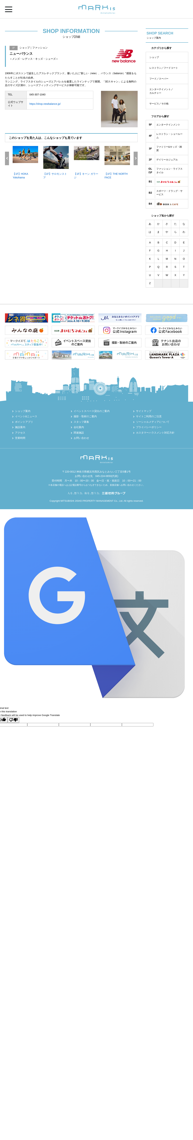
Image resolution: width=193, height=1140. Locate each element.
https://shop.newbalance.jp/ (45, 103)
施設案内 (20, 427)
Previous (7, 158)
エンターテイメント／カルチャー (161, 91)
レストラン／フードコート (163, 67)
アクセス (20, 432)
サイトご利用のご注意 (149, 416)
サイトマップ (143, 411)
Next (136, 158)
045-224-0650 (103, 476)
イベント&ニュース (26, 416)
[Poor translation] (13, 720)
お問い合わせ (81, 437)
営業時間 (20, 437)
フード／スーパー (158, 78)
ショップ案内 (22, 411)
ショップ (154, 57)
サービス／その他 (158, 103)
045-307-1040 (37, 94)
